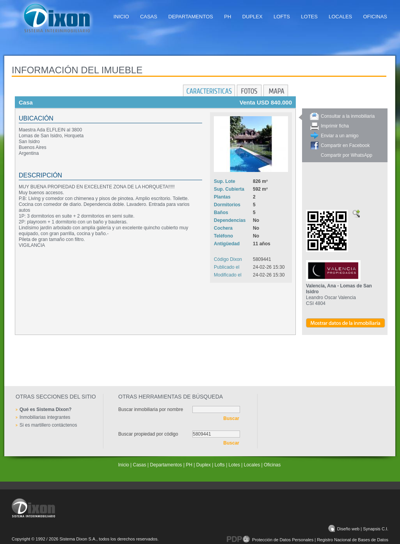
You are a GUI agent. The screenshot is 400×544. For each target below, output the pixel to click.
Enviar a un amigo (340, 135)
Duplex (252, 16)
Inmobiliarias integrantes (45, 417)
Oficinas (375, 16)
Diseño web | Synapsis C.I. (358, 528)
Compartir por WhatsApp (346, 155)
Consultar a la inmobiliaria (348, 116)
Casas (148, 16)
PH (227, 16)
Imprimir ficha (335, 126)
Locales (340, 16)
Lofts (282, 16)
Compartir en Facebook (345, 145)
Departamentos (190, 16)
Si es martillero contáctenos (48, 425)
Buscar (231, 418)
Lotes (309, 16)
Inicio (121, 16)
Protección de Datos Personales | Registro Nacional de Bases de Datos (307, 539)
